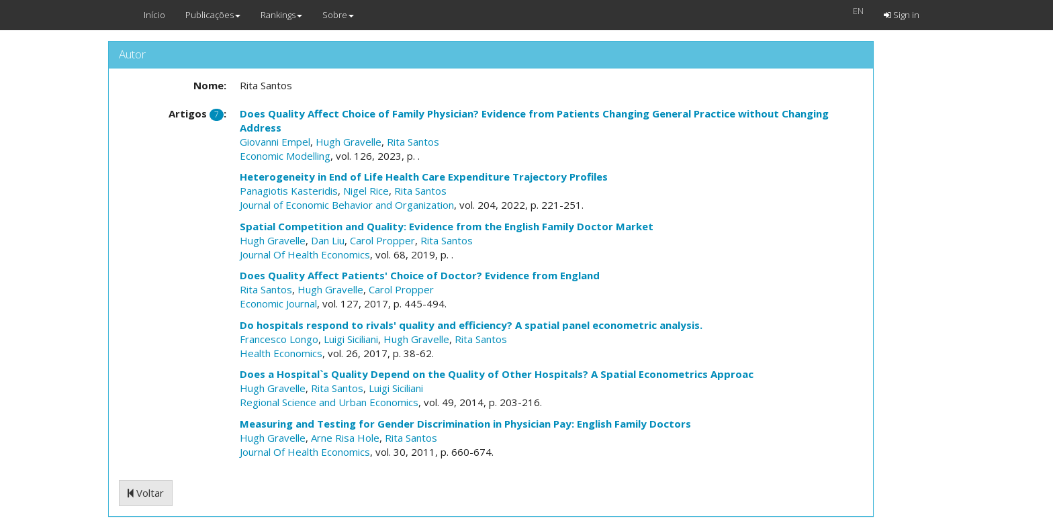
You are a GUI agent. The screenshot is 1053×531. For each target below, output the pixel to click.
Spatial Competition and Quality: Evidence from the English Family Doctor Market (446, 226)
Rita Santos (413, 141)
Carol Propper (382, 240)
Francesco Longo (279, 339)
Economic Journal (278, 303)
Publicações (212, 15)
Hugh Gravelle (348, 141)
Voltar (146, 492)
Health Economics (281, 353)
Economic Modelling (285, 155)
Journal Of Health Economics (305, 254)
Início (154, 15)
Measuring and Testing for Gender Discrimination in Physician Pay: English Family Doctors (465, 423)
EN (858, 11)
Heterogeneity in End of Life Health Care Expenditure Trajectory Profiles (424, 176)
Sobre (338, 15)
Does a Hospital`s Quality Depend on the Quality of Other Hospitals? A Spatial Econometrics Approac (496, 374)
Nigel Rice (366, 190)
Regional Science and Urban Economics (329, 402)
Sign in (901, 15)
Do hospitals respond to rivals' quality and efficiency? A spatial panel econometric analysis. (471, 325)
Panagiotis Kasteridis (289, 190)
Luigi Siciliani (351, 339)
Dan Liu (328, 240)
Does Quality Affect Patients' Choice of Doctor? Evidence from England (420, 275)
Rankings (281, 15)
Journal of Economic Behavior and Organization (347, 204)
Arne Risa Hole (345, 437)
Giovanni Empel (275, 141)
